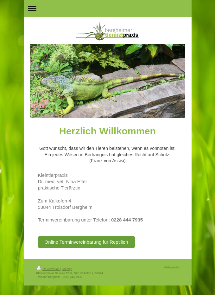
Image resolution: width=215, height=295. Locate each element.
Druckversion (48, 269)
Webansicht (171, 267)
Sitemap (67, 269)
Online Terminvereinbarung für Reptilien (86, 242)
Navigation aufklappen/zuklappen (107, 8)
